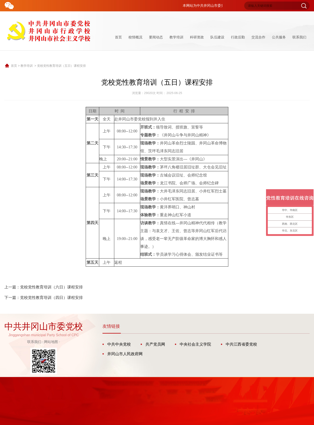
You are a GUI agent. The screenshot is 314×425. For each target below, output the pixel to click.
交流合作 (258, 37)
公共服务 (279, 37)
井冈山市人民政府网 (125, 354)
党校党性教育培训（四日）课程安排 (51, 297)
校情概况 (135, 37)
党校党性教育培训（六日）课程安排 (51, 287)
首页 (118, 37)
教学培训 (176, 37)
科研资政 (197, 37)
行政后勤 (238, 37)
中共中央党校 (119, 344)
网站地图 (51, 342)
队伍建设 (217, 37)
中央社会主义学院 (195, 344)
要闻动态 (156, 37)
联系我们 (299, 37)
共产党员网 (155, 344)
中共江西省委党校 (241, 344)
